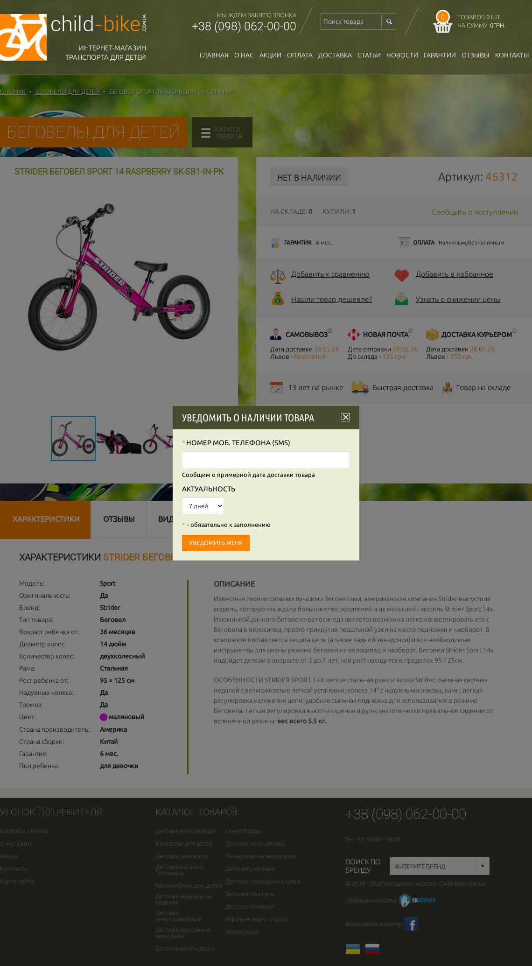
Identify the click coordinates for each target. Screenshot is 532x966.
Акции (270, 55)
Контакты (512, 55)
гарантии (440, 55)
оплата (300, 55)
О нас (244, 55)
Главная (214, 55)
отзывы (476, 55)
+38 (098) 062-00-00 (244, 26)
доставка (335, 55)
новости (402, 55)
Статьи (369, 55)
